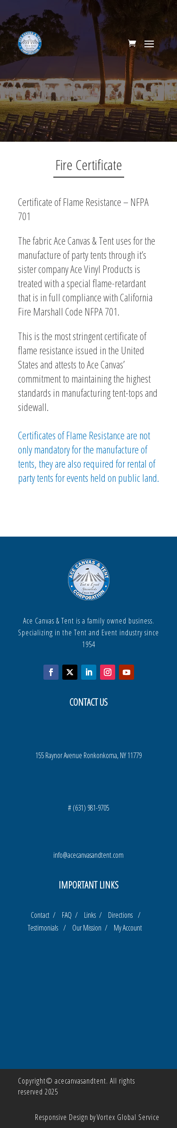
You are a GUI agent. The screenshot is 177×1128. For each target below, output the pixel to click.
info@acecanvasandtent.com (88, 855)
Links (91, 915)
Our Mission (88, 928)
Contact (41, 915)
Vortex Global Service (128, 1117)
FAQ (68, 915)
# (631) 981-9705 (88, 808)
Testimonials (45, 928)
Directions (123, 915)
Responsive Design (61, 1117)
